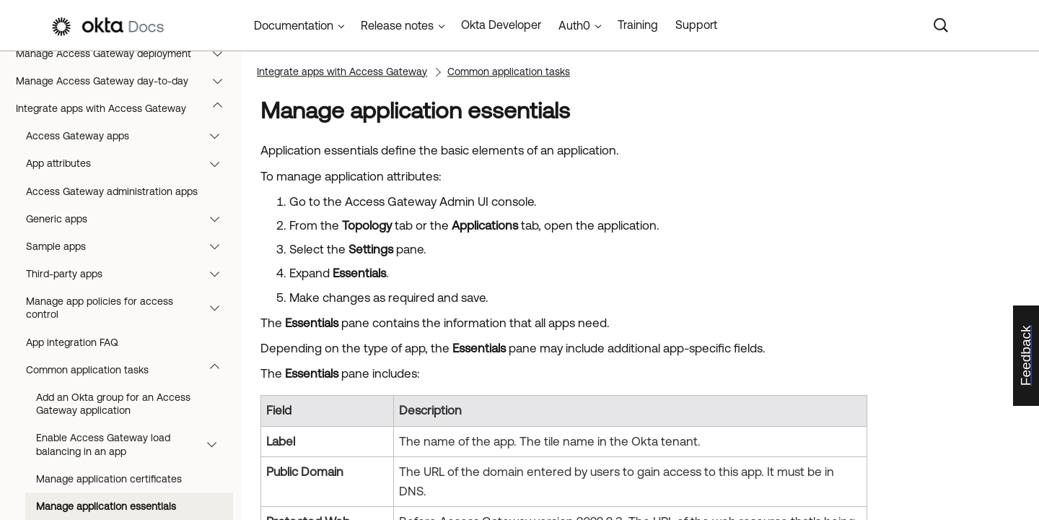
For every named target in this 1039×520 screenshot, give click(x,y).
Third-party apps (129, 273)
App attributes (129, 163)
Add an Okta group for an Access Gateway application (113, 403)
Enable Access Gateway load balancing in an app (133, 444)
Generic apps (129, 219)
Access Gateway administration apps (112, 191)
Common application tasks (129, 370)
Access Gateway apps (129, 136)
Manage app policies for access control (129, 307)
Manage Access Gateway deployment (126, 53)
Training (638, 24)
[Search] (940, 25)
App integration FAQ (72, 342)
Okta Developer (501, 24)
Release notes (397, 25)
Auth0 (574, 25)
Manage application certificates (109, 479)
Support (696, 24)
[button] (221, 53)
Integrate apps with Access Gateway (126, 108)
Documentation (293, 25)
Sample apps (129, 246)
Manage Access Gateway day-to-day (126, 81)
